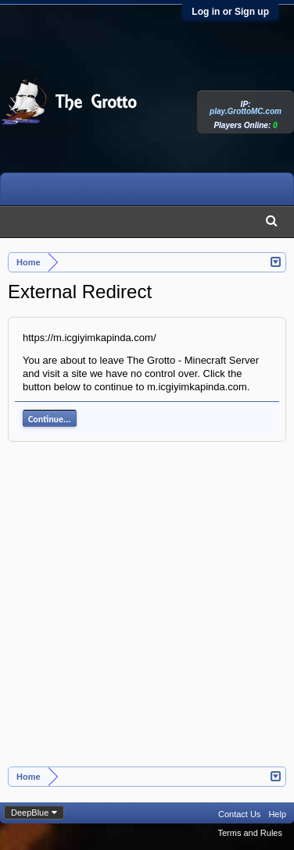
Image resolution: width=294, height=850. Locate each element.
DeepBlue (29, 812)
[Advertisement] (146, 612)
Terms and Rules (249, 833)
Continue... (49, 419)
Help (277, 814)
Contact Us (239, 814)
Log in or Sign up (230, 11)
